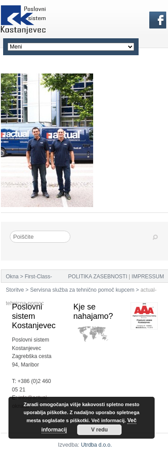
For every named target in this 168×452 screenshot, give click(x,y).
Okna (12, 276)
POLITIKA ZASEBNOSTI (97, 276)
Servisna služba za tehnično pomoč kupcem (82, 290)
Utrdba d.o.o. (96, 445)
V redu (99, 430)
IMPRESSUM (147, 276)
